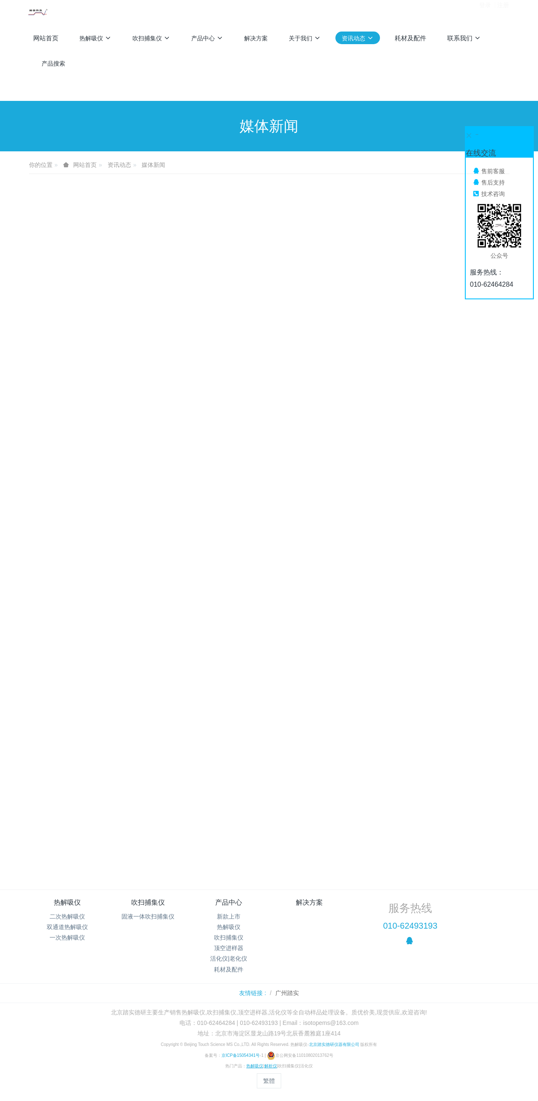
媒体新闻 (153, 164)
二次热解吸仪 (67, 916)
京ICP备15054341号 (241, 1055)
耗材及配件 (228, 969)
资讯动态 (119, 164)
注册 (503, 12)
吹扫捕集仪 (148, 902)
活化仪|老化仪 (228, 958)
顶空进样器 (228, 948)
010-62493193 (410, 925)
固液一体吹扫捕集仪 (147, 916)
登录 (485, 12)
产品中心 (228, 902)
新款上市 (228, 916)
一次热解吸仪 (67, 937)
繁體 (269, 1080)
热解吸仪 (67, 902)
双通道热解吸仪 (67, 927)
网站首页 (45, 38)
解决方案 (309, 902)
